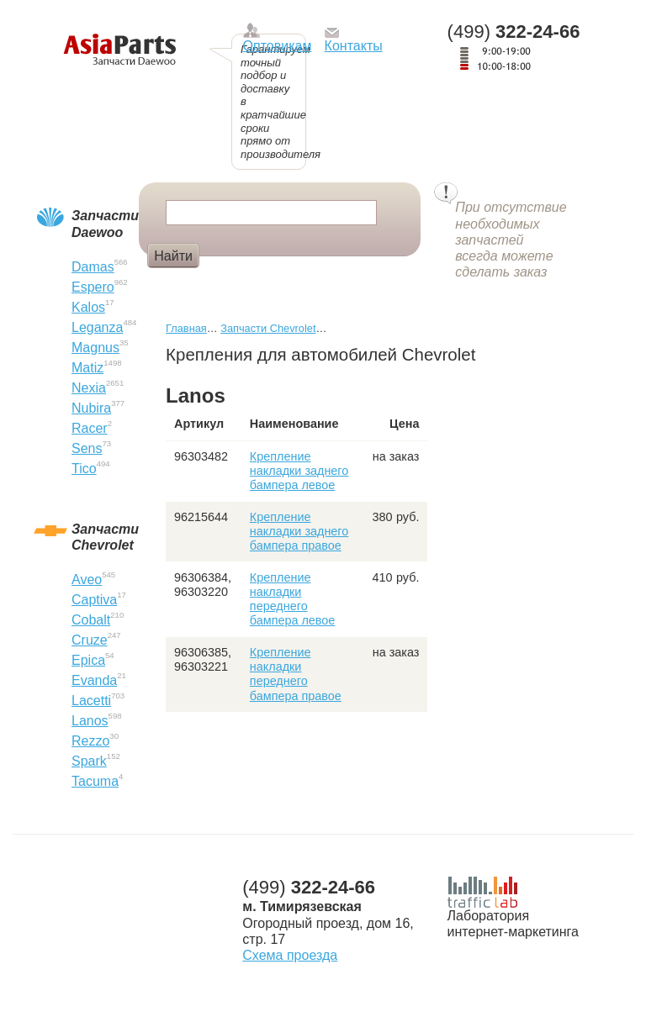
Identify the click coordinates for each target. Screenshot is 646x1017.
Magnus (95, 347)
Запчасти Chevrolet (267, 328)
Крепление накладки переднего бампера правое (296, 674)
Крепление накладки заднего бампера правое (299, 531)
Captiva (94, 600)
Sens (86, 448)
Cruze (89, 640)
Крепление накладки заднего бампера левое (299, 471)
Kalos (88, 307)
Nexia (88, 388)
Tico (84, 468)
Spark (89, 761)
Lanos (90, 721)
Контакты (354, 46)
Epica (88, 660)
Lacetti (91, 700)
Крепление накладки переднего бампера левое (293, 599)
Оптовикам (277, 46)
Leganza (97, 327)
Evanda (94, 680)
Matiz (87, 368)
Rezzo (90, 741)
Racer (89, 428)
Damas (92, 267)
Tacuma (95, 781)
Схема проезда (289, 955)
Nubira (91, 408)
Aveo (86, 579)
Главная (186, 328)
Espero (92, 287)
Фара (231, 283)
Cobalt (90, 620)
